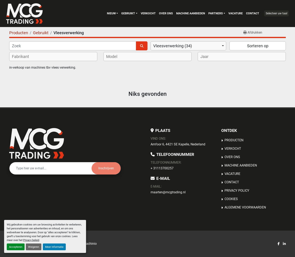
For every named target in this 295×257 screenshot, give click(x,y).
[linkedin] (284, 243)
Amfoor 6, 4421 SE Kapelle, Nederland (178, 144)
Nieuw (111, 13)
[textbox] (23, 56)
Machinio (90, 244)
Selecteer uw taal (276, 13)
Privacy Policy (237, 190)
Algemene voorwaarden (245, 207)
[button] (112, 13)
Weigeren (33, 246)
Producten (234, 140)
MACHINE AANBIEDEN (190, 13)
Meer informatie (54, 246)
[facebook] (279, 243)
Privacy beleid (31, 240)
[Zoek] (72, 45)
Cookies (231, 199)
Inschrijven (106, 168)
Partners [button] (215, 13)
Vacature (235, 13)
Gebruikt (128, 13)
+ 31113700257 (162, 168)
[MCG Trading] (36, 143)
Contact (252, 13)
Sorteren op (257, 45)
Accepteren (15, 246)
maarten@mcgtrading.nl (168, 192)
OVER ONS (166, 13)
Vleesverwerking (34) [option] (172, 45)
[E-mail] (50, 168)
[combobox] (188, 45)
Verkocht (148, 13)
